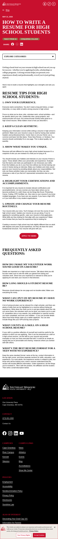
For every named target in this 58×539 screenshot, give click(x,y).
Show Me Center (25, 470)
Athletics (22, 452)
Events (21, 457)
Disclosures (7, 500)
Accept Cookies (39, 535)
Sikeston (5, 461)
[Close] (54, 527)
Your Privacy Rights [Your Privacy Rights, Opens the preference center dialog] (23, 535)
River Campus (8, 452)
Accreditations (24, 466)
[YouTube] (22, 433)
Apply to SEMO (29, 236)
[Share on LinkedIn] (21, 44)
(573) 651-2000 (8, 418)
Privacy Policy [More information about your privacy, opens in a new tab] (33, 531)
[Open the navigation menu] (54, 4)
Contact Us (6, 423)
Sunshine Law (8, 504)
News (21, 448)
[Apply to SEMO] (49, 4)
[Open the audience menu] (45, 4)
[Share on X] (17, 44)
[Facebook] (4, 433)
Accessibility (7, 486)
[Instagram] (10, 433)
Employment (7, 482)
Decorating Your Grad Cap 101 (15, 519)
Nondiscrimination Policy (12, 491)
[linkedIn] (16, 433)
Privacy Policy (8, 495)
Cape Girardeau (9, 448)
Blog (7, 10)
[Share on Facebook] (12, 44)
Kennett (5, 457)
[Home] (11, 4)
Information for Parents (11, 523)
